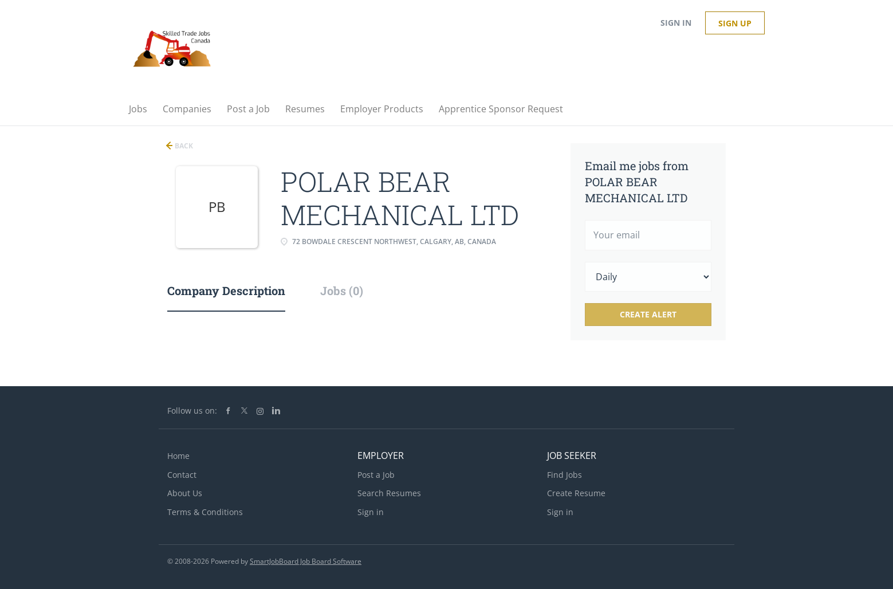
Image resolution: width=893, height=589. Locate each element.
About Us (184, 493)
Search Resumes (389, 493)
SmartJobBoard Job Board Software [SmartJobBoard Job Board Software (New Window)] (305, 561)
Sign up (735, 23)
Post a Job (376, 474)
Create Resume (576, 493)
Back (183, 146)
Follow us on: (192, 410)
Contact (181, 474)
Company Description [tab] (226, 290)
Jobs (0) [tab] (341, 290)
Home (178, 455)
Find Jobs (564, 474)
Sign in (675, 22)
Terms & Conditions (205, 511)
